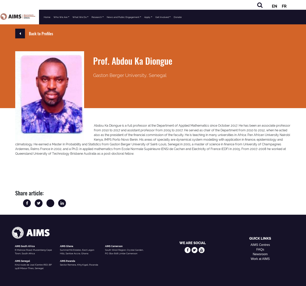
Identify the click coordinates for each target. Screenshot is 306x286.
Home (47, 17)
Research (97, 17)
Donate (178, 17)
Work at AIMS (260, 258)
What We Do (79, 17)
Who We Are (60, 17)
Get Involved (162, 17)
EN (274, 6)
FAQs (260, 249)
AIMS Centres (260, 244)
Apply (147, 17)
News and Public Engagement (123, 17)
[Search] (260, 5)
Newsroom (260, 254)
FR (284, 6)
